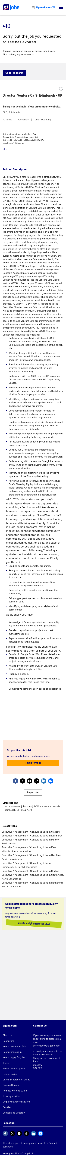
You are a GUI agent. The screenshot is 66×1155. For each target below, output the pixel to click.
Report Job (33, 792)
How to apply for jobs (14, 1057)
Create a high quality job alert (30, 924)
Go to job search (14, 72)
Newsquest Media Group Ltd (18, 1153)
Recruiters (8, 1040)
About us (7, 1035)
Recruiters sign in (12, 1051)
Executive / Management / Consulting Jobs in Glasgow (31, 831)
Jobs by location (11, 1096)
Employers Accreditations (16, 1101)
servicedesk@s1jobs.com (46, 1045)
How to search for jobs (15, 1046)
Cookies (7, 1107)
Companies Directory (14, 1112)
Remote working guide (15, 1090)
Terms (6, 1062)
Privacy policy (10, 1073)
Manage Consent (11, 1084)
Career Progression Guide (16, 1079)
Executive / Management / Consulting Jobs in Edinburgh (32, 835)
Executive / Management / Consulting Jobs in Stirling (30, 870)
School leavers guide (14, 1068)
